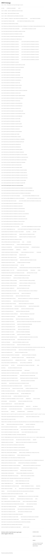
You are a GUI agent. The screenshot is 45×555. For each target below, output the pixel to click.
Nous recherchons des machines (15, 408)
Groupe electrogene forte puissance (23, 295)
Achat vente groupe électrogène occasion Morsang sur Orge (13, 113)
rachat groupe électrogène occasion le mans (10, 432)
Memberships (28, 398)
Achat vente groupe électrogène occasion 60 (30, 46)
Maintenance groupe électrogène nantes (9, 375)
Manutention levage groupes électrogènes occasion (11, 385)
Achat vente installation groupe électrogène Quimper (11, 149)
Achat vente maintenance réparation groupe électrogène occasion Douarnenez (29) (17, 190)
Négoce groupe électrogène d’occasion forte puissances (12, 406)
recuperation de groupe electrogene (23, 439)
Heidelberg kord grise (30, 357)
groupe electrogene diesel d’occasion (8, 290)
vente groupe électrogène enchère (8, 509)
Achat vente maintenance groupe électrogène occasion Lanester (14, 172)
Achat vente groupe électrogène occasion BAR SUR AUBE (12, 77)
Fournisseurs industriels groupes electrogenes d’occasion (12, 272)
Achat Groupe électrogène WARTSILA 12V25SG (25, 21)
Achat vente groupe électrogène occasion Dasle (10, 100)
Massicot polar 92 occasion (17, 388)
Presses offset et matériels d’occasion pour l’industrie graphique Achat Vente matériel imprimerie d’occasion (22, 421)
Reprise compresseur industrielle (23, 455)
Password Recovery (21, 411)
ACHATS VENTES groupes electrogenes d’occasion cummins (29, 229)
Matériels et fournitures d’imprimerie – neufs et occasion (12, 398)
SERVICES (3, 491)
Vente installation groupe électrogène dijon (10, 519)
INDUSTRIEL (30, 360)
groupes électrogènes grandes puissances (27, 349)
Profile (2, 424)
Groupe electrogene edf (26, 293)
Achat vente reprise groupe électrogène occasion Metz (12, 203)
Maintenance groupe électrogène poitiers (9, 378)
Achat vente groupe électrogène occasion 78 (10, 51)
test (26, 493)
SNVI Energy (6, 3)
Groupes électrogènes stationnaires (29, 355)
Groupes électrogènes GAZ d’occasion (8, 349)
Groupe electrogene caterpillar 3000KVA (27, 280)
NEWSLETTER (28, 406)
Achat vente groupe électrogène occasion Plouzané (11, 123)
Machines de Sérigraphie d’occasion (15, 367)
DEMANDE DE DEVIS (22, 254)
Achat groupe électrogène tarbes (8, 21)
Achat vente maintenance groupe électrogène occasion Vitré (13, 182)
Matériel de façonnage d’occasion (8, 390)
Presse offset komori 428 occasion (32, 416)
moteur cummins (36, 398)
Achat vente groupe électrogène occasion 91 (30, 54)
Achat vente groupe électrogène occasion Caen (10, 82)
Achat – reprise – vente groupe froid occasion (10, 13)
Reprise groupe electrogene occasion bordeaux (27, 462)
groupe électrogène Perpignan (7, 319)
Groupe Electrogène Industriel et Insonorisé (10, 308)
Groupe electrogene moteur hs (7, 311)
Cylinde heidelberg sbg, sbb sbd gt (27, 252)
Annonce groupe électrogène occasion (9, 234)
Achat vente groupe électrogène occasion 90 (10, 54)
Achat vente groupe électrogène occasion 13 (10, 41)
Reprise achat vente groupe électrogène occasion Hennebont (13, 447)
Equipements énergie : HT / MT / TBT (7, 270)
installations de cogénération (26, 362)
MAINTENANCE (27, 370)
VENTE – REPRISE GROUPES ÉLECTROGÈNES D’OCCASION (10, 501)
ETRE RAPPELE (33, 270)
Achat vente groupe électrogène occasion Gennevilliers (12, 111)
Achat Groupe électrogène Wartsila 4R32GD (9, 23)
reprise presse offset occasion (7, 480)
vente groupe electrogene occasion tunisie (9, 516)
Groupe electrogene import (34, 306)
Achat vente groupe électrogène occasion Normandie (11, 116)
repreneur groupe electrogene (7, 442)
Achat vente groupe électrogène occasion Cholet (11, 93)
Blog (23, 242)
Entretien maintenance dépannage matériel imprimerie (29, 267)
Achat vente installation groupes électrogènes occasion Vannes (14, 159)
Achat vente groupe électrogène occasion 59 (10, 46)
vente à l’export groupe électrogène (30, 501)
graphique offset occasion (32, 272)
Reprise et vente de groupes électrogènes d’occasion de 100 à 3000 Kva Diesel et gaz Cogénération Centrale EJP (22, 460)
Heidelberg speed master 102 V (7, 360)
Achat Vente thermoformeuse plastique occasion (31, 226)
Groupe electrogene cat (6, 277)
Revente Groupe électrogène (6, 488)
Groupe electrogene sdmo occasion (8, 329)
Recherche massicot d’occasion (7, 439)
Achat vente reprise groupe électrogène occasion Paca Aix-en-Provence (15, 213)
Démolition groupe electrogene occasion (9, 259)
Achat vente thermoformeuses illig (8, 229)
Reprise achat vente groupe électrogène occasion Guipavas (12, 444)
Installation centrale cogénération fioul (9, 362)
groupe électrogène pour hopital (7, 321)
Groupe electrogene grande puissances (21, 301)
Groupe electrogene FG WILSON (7, 295)
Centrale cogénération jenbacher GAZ (24, 244)
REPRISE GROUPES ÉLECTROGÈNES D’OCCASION (29, 468)
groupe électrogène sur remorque (23, 331)
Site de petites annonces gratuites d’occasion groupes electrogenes (20, 491)
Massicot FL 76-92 (27, 385)
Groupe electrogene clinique (24, 285)
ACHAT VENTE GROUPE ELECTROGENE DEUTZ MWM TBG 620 (11, 39)
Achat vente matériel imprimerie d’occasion (31, 195)
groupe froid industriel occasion (23, 339)
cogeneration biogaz (35, 247)
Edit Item (22, 265)
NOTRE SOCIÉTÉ (4, 408)
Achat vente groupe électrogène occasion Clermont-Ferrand (13, 95)
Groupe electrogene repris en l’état (8, 326)
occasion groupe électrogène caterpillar (32, 408)
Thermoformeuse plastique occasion (8, 496)
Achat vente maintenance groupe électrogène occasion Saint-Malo (14, 175)
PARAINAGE (13, 411)
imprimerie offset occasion (20, 360)
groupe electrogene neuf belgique (22, 311)
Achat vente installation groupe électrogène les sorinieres (12, 139)
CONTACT (24, 249)
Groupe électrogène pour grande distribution (25, 319)
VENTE (36, 498)
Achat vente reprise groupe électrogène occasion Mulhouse (13, 211)
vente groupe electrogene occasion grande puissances (12, 514)
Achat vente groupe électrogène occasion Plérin (10, 118)
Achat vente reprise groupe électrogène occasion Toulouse (13, 221)
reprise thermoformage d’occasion (22, 480)
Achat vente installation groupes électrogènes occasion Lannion (14, 154)
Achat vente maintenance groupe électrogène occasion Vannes (13, 180)
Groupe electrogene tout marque (23, 334)
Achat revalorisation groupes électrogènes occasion (11, 33)
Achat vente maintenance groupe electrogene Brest (11, 164)
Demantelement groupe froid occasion (8, 257)
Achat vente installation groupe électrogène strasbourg (12, 152)
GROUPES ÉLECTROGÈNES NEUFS (6, 352)
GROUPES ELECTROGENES (5, 342)
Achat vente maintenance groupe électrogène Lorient (11, 167)
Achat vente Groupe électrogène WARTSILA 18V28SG (11, 136)
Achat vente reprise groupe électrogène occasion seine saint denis (14, 218)
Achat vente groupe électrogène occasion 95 (10, 62)
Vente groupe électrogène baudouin (26, 506)
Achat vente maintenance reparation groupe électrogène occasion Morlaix (16, 193)
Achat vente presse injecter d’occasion (8, 200)
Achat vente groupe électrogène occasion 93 (10, 59)
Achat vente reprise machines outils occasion (10, 226)
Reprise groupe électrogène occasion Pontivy (32, 465)
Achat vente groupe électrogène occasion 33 (10, 44)
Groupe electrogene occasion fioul (8, 316)
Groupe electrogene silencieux (24, 329)
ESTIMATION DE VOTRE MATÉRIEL (22, 270)
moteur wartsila (12, 401)
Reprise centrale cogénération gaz (8, 455)
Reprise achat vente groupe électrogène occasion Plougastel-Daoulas (15, 450)
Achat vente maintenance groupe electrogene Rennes (12, 185)
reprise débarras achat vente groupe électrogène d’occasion (13, 457)
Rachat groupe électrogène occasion (27, 426)
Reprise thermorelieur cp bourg (27, 486)
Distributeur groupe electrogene (23, 262)
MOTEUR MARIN (4, 401)
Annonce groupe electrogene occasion (9, 236)
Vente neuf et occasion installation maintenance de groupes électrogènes (15, 521)
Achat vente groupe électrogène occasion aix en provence (12, 67)
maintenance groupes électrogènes (28, 380)
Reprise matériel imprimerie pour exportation (25, 473)
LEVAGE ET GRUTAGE (4, 365)
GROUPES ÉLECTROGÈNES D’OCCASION (7, 344)
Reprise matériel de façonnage (26, 470)
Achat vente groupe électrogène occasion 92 (10, 57)
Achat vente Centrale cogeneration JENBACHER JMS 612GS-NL (12, 36)
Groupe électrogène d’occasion (23, 288)
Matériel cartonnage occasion (32, 388)
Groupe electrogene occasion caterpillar (9, 313)
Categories (29, 242)
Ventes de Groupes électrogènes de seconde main (11, 527)
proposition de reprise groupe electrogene (15, 424)
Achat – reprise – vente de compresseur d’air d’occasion (12, 10)
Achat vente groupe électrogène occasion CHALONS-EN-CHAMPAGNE (14, 90)
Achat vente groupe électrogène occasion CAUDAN (11, 87)
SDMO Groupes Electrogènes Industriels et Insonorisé (29, 488)
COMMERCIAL (18, 249)
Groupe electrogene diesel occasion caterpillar (28, 290)
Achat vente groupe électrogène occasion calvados (11, 85)
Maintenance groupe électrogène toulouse (9, 380)
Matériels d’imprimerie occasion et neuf (21, 396)
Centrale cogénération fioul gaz (7, 244)
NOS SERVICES (35, 406)
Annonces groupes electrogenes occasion (27, 236)
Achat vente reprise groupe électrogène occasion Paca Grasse (13, 216)
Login (38, 365)
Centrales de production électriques (22, 247)
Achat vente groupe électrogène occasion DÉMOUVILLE (11, 103)
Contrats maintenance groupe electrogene (9, 252)
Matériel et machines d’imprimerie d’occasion (25, 390)
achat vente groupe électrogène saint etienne (10, 134)
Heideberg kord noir (5, 357)
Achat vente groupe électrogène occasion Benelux (11, 80)
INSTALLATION (37, 360)
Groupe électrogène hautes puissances (26, 303)
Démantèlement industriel (24, 257)
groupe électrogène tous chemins (8, 334)
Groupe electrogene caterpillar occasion (27, 283)
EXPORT (39, 270)
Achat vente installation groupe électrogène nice (11, 144)
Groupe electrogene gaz (6, 301)
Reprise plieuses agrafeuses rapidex (27, 475)
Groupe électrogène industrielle (27, 308)
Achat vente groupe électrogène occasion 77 (30, 49)
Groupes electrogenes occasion (21, 352)
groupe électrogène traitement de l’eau (9, 337)
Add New (34, 231)
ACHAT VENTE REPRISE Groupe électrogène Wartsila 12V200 (12, 224)
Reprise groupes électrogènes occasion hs (9, 470)
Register (34, 439)
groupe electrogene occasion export (27, 313)
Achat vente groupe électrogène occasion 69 (10, 49)
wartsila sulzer (26, 527)
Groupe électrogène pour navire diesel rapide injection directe (29, 321)
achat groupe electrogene (35, 18)
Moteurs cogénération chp (6, 403)
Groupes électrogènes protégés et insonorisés (10, 355)
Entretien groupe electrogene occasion (9, 267)
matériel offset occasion (6, 396)
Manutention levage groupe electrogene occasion (19, 383)
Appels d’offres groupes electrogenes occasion (10, 242)
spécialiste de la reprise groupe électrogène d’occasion (12, 493)
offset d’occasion (4, 411)
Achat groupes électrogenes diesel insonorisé (10, 28)
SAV (15, 488)
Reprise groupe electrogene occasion (8, 462)
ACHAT (19, 8)
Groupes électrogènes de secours (23, 344)
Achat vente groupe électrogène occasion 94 (30, 59)
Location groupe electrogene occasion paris (25, 365)
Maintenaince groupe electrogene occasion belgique (11, 370)
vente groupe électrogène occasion (8, 511)
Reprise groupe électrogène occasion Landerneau (11, 465)
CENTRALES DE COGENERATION (6, 247)
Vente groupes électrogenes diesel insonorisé (29, 516)
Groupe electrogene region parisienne (24, 324)
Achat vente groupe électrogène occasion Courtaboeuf (12, 98)
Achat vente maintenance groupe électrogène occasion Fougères (14, 170)
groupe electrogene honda (6, 306)
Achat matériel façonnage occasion (29, 28)
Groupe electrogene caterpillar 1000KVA (21, 277)
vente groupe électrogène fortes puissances (26, 509)
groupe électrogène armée (6, 275)
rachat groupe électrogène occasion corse (9, 429)
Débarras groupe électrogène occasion (9, 254)
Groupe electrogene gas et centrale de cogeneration (28, 298)
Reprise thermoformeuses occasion (22, 483)
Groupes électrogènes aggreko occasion (21, 342)
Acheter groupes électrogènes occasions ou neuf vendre (12, 231)
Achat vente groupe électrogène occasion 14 (30, 41)
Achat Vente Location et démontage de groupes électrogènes (13, 162)
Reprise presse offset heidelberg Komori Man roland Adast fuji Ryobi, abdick (15, 478)
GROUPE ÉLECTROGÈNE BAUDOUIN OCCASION (22, 275)
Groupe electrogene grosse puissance (8, 303)
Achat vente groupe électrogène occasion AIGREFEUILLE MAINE (13, 64)
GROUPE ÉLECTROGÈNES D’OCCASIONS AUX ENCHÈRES (28, 337)
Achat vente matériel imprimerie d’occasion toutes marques (12, 198)
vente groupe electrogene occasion (25, 511)
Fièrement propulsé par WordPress (7, 552)
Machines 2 (3, 367)
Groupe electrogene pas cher (23, 316)
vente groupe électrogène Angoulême (8, 506)
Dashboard (39, 252)
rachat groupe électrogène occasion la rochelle (30, 429)
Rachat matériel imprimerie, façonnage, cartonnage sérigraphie (13, 434)
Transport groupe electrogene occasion (25, 498)
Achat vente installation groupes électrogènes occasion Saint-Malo (14, 157)
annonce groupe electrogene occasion (26, 234)
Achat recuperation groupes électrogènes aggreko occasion (13, 31)
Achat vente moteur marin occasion (34, 198)
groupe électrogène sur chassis (7, 331)
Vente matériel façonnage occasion (28, 519)
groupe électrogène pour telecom (8, 324)
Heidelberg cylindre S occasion (18, 357)
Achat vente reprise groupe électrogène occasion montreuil (13, 208)
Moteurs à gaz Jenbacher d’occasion (25, 401)
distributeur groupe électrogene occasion (9, 265)
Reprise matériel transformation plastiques (9, 475)
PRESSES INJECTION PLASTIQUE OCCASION (8, 419)
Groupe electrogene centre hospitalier (9, 285)
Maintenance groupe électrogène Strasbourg (29, 378)
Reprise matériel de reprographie (7, 473)
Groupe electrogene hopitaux (20, 306)
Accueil (2, 8)
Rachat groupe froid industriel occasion (29, 432)
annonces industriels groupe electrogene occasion (11, 239)
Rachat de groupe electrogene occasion (9, 426)
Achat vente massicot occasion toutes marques (10, 195)
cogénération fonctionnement (7, 249)
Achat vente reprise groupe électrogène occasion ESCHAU (30, 200)
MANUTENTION (4, 383)
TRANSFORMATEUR (4, 498)
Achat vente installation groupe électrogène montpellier (12, 141)
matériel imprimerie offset (26, 393)
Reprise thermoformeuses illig (7, 483)
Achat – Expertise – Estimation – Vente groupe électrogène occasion (14, 18)
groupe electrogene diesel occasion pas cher (10, 293)
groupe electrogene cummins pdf (7, 288)
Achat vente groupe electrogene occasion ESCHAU (11, 108)
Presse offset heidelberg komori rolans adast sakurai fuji (12, 416)
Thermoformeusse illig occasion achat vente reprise (28, 496)
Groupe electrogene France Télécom (8, 298)
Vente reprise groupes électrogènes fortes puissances (11, 524)
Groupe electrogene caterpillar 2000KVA (9, 280)
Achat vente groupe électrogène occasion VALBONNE (11, 131)
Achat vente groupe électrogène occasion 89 (30, 51)
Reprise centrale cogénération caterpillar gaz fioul (29, 452)
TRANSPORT (12, 498)
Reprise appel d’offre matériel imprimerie (9, 452)
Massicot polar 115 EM (5, 388)
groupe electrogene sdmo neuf (24, 326)
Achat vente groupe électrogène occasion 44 (30, 44)
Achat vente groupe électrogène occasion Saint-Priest (11, 126)
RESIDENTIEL (38, 486)
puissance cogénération (30, 424)
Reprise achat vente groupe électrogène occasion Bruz (26, 442)
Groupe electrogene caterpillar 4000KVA (9, 283)
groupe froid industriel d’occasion (8, 339)
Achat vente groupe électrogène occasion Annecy (11, 69)
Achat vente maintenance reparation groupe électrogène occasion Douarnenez (16, 188)
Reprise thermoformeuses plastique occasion (10, 486)
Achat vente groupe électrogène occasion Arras (10, 72)
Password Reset (30, 411)
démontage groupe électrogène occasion (28, 259)
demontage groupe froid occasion (8, 262)
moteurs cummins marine (19, 403)
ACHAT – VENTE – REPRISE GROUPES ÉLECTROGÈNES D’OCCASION (12, 15)
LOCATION (12, 365)
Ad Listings (28, 231)
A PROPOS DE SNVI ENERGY (11, 8)
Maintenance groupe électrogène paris (27, 375)
